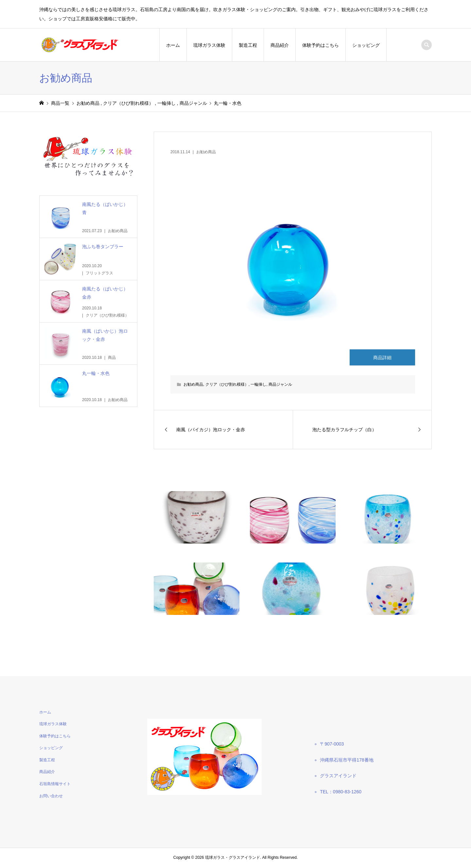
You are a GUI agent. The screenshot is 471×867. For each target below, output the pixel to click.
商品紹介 (279, 45)
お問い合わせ (51, 796)
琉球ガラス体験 (209, 45)
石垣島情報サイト (55, 784)
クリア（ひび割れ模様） (227, 384)
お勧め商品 (206, 152)
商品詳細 (382, 357)
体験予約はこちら (320, 45)
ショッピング (366, 45)
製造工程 (248, 45)
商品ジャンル (280, 384)
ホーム (173, 45)
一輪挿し (258, 384)
